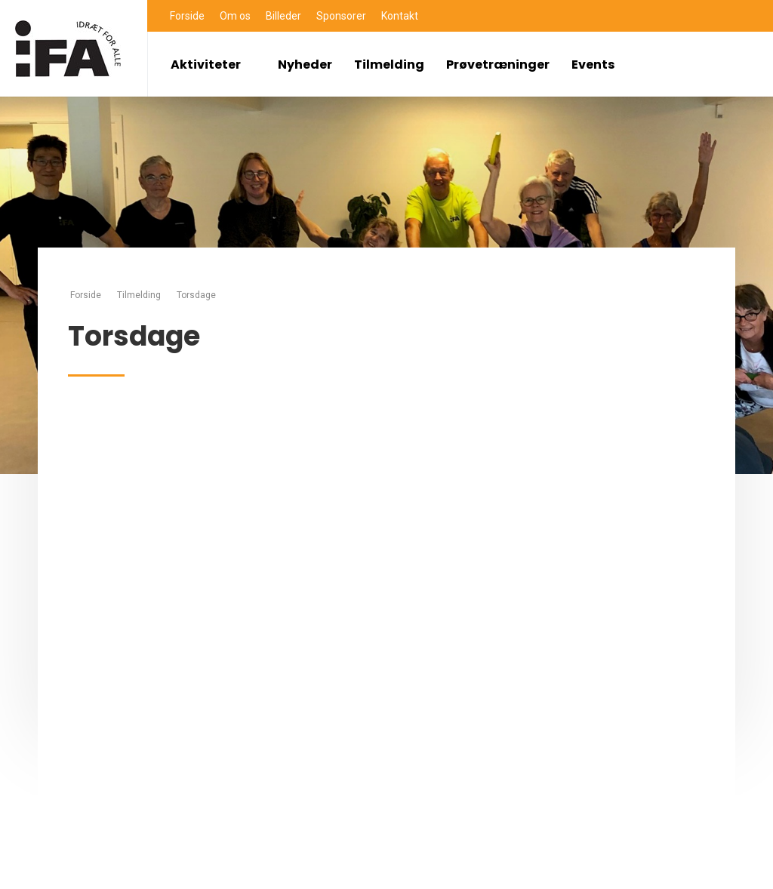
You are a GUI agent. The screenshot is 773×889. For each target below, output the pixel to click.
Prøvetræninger (498, 64)
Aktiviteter (213, 64)
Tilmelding (389, 64)
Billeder (283, 16)
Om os (235, 16)
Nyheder (305, 64)
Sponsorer (341, 16)
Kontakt (399, 16)
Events (592, 64)
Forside (187, 16)
